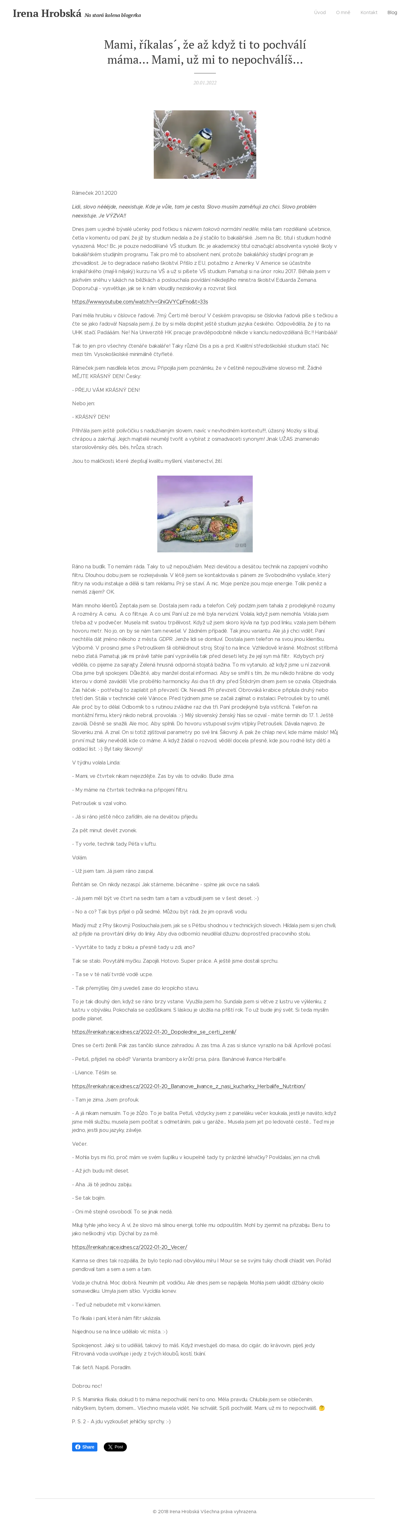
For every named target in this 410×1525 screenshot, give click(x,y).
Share (84, 1447)
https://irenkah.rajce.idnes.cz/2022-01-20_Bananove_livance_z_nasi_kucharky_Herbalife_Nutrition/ (189, 1086)
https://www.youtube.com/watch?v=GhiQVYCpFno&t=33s (140, 302)
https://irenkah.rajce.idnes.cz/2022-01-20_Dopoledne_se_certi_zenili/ (154, 1032)
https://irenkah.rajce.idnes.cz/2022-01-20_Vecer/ (129, 1247)
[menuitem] (368, 13)
